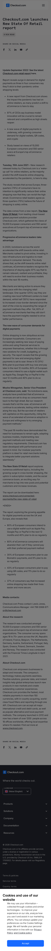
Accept (25, 943)
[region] (25, 920)
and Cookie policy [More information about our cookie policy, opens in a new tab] (23, 932)
